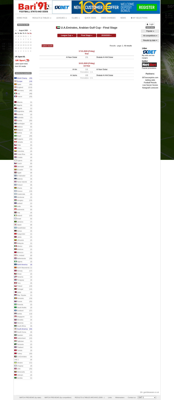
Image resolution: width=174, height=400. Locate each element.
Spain (23, 84)
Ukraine (23, 363)
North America (23, 265)
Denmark (23, 167)
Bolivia (23, 133)
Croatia (23, 157)
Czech (23, 163)
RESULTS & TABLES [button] (41, 18)
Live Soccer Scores (150, 85)
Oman (23, 274)
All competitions (150, 36)
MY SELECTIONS (139, 18)
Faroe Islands (23, 182)
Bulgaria (23, 139)
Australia (23, 118)
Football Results (150, 83)
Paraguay (23, 280)
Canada (23, 142)
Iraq (23, 213)
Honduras (23, 197)
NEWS (123, 18)
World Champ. (23, 78)
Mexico (23, 246)
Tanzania (23, 344)
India (23, 206)
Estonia (23, 179)
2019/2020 (106, 35)
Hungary (23, 200)
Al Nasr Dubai (71, 57)
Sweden (23, 335)
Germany (23, 90)
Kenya (23, 231)
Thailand (23, 347)
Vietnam (23, 375)
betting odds (150, 80)
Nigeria (23, 262)
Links (110, 397)
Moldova (23, 249)
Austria (23, 120)
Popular (150, 31)
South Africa (23, 326)
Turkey (23, 353)
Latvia (23, 237)
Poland (23, 286)
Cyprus (23, 160)
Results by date (150, 40)
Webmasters (119, 397)
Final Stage (86, 35)
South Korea (23, 332)
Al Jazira (73, 75)
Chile (23, 145)
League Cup (67, 35)
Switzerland (23, 338)
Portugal (23, 289)
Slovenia (23, 323)
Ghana (23, 188)
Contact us (132, 397)
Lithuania (23, 240)
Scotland (23, 311)
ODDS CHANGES (108, 18)
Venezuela (23, 372)
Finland (23, 185)
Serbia (23, 314)
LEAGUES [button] (61, 18)
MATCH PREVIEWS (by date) (30, 397)
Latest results (47, 46)
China (23, 148)
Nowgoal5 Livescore (150, 88)
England (23, 87)
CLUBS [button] (76, 18)
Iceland (23, 203)
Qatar (23, 292)
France (23, 96)
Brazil (23, 136)
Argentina (23, 111)
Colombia (23, 151)
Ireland (23, 216)
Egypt (23, 173)
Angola (23, 108)
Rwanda (23, 304)
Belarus (23, 127)
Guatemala (23, 194)
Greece (23, 191)
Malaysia (23, 243)
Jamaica (23, 222)
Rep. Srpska (23, 295)
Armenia (23, 114)
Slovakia (23, 320)
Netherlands (23, 258)
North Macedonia (23, 268)
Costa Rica (23, 154)
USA (23, 369)
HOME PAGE (22, 18)
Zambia (23, 378)
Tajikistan (23, 341)
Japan (23, 225)
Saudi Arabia (23, 307)
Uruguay (23, 366)
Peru (23, 283)
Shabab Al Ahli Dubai (104, 57)
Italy (23, 94)
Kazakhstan (23, 228)
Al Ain (74, 69)
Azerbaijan (23, 124)
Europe (23, 81)
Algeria (23, 105)
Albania (23, 102)
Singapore (23, 317)
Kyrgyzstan (23, 234)
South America (23, 329)
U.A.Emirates (23, 357)
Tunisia (23, 350)
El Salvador (23, 176)
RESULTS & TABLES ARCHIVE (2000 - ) (90, 397)
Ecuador (23, 170)
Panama (23, 277)
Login (150, 24)
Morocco (23, 252)
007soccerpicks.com (150, 78)
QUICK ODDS (90, 18)
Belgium (23, 130)
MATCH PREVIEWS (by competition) (58, 397)
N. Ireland (23, 255)
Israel (23, 219)
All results (128, 46)
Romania (23, 298)
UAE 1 (23, 360)
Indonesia (23, 209)
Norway (23, 271)
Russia (23, 301)
